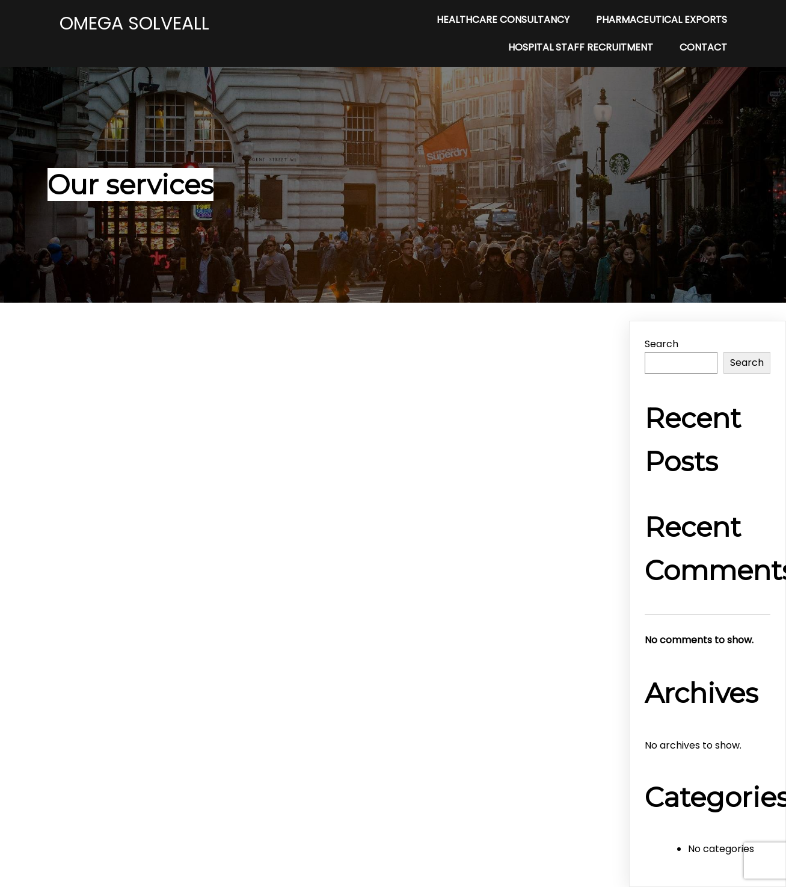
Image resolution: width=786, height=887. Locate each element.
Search (661, 344)
